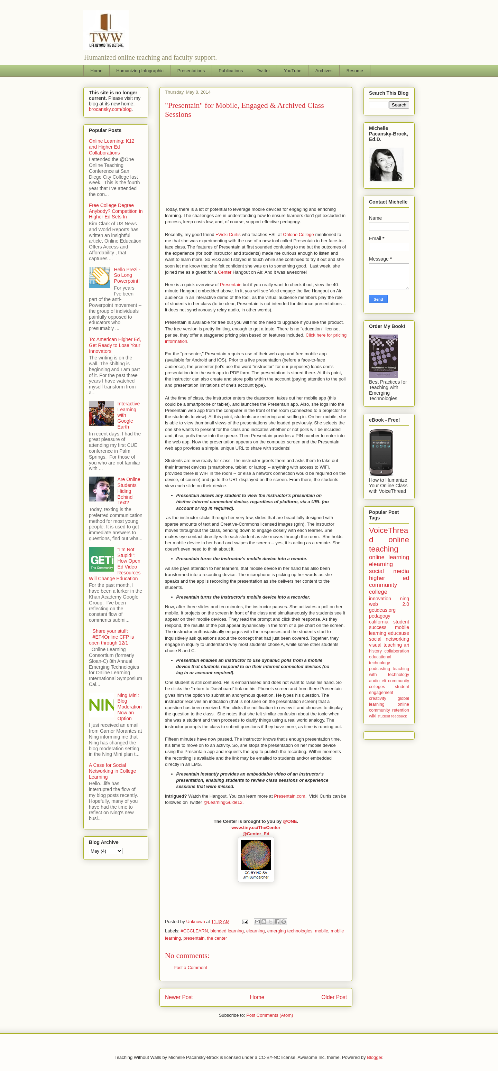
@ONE (290, 821)
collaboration (397, 651)
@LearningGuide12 (222, 802)
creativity (377, 698)
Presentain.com (289, 796)
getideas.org (382, 610)
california (378, 621)
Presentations (191, 70)
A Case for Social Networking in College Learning (112, 771)
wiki (372, 716)
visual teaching (385, 645)
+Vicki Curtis (227, 234)
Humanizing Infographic (140, 70)
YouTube (293, 70)
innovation (380, 598)
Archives (324, 70)
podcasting (379, 668)
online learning (389, 557)
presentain (194, 938)
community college (383, 588)
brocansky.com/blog (110, 109)
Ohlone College (298, 234)
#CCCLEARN (194, 930)
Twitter (263, 70)
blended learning (227, 930)
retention (400, 710)
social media (389, 571)
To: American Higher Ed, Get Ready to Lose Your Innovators (115, 345)
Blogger (374, 1057)
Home (97, 70)
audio (374, 680)
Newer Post (179, 997)
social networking (389, 639)
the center (217, 938)
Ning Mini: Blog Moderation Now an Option (130, 707)
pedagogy (379, 616)
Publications (231, 70)
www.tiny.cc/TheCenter (255, 827)
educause (398, 633)
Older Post (334, 997)
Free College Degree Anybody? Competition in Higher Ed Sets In (116, 211)
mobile (321, 930)
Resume (355, 70)
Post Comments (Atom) (269, 1015)
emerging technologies (290, 930)
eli (384, 680)
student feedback (392, 716)
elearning (255, 930)
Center (224, 272)
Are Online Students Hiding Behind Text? (129, 491)
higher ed (389, 578)
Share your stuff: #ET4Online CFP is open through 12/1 (111, 637)
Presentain (230, 284)
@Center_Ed (255, 833)
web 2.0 (389, 604)
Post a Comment (190, 967)
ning (404, 598)
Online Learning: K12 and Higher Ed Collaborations (112, 147)
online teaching (389, 544)
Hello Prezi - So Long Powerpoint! (127, 275)
